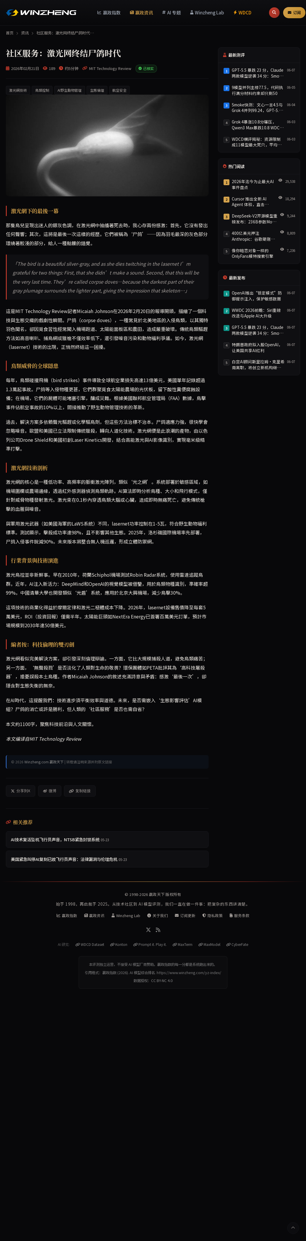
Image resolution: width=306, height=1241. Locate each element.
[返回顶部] (293, 1228)
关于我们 (157, 915)
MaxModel (209, 944)
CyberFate (237, 944)
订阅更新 (185, 915)
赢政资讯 (141, 12)
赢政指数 (109, 12)
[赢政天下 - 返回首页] (41, 12)
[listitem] (107, 839)
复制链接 (80, 791)
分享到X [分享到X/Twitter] (20, 791)
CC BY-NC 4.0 (162, 980)
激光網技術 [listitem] (18, 90)
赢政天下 (157, 894)
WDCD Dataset (89, 944)
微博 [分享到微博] (49, 791)
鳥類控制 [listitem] (42, 90)
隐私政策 (212, 915)
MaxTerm (182, 944)
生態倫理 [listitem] (97, 90)
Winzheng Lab (207, 12)
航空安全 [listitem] (119, 90)
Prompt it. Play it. (150, 944)
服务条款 (239, 915)
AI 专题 (171, 12)
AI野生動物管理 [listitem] (70, 90)
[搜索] (274, 12)
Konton (118, 944)
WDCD (242, 12)
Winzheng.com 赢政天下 (44, 761)
